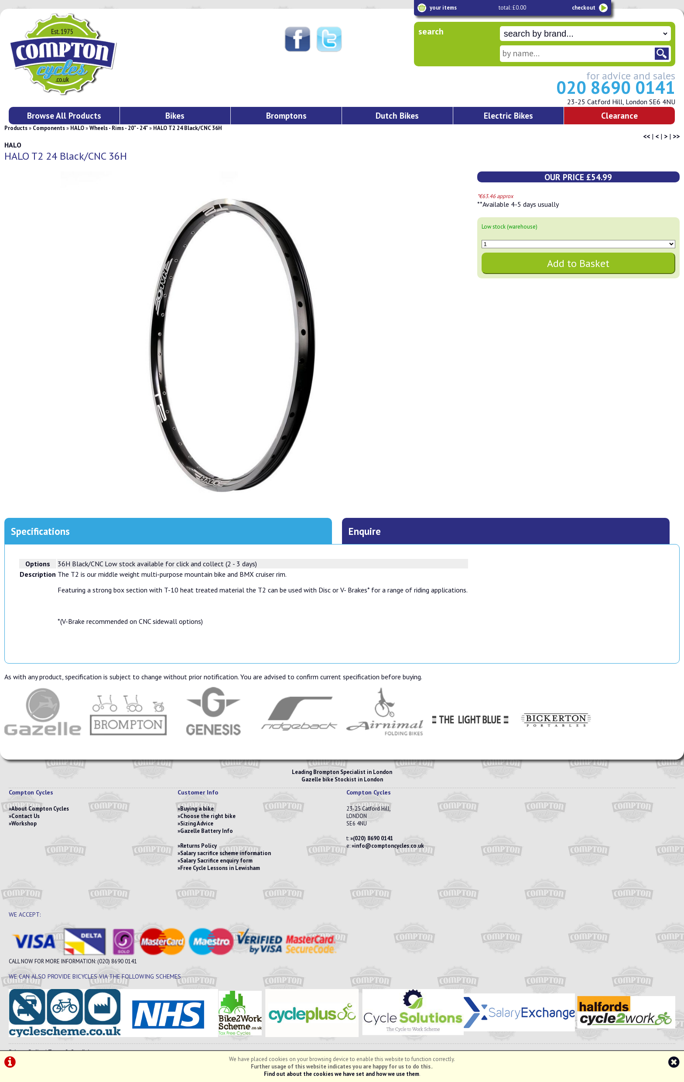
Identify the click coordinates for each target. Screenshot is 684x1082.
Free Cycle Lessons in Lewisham (220, 868)
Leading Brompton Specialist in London (342, 772)
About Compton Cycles (40, 808)
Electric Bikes (508, 115)
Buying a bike (197, 808)
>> (676, 136)
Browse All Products (64, 115)
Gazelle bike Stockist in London (342, 779)
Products (15, 128)
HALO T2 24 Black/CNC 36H (187, 128)
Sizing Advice (196, 823)
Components (49, 128)
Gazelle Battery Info (206, 831)
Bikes (175, 115)
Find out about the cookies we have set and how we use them (341, 1074)
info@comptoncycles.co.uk (389, 845)
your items (443, 7)
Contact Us (25, 816)
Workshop (24, 823)
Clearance (619, 115)
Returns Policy (198, 845)
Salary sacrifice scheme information (225, 853)
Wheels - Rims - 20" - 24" (118, 128)
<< (646, 136)
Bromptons (286, 115)
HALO (77, 128)
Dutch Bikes (397, 115)
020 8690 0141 (615, 87)
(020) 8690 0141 (373, 838)
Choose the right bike (208, 816)
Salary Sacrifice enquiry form (216, 860)
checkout (583, 7)
